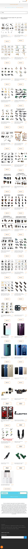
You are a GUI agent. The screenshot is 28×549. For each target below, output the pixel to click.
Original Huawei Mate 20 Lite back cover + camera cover (5, 378)
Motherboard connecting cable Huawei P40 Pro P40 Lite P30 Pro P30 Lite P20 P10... (6, 101)
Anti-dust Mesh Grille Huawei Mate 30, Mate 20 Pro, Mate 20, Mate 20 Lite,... (6, 144)
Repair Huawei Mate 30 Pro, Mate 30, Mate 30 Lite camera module (19, 187)
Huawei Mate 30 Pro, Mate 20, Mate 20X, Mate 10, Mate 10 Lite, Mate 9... (6, 316)
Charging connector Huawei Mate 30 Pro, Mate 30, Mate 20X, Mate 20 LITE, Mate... (18, 251)
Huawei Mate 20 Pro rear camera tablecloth (5, 399)
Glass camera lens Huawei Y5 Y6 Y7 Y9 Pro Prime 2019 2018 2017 (6, 165)
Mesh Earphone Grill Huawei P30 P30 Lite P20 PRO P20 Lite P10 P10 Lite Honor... (6, 36)
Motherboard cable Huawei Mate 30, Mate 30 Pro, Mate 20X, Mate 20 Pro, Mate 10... (5, 294)
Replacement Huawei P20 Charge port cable (18, 442)
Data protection (3, 528)
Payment (2, 527)
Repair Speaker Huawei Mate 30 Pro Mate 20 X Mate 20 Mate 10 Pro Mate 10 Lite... (6, 273)
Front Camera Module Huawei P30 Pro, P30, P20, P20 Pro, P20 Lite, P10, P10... (19, 208)
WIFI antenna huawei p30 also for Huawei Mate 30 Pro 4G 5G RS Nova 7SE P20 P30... (5, 442)
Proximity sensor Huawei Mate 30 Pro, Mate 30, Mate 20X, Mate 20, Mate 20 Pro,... (19, 165)
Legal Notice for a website (14, 525)
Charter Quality (15, 527)
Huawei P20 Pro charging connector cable (5, 463)
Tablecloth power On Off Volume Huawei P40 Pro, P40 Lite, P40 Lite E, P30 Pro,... (19, 80)
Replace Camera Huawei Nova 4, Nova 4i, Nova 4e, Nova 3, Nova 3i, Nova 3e (5, 251)
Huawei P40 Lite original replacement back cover (5, 337)
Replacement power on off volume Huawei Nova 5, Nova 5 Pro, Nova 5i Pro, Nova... (19, 58)
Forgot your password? (21, 527)
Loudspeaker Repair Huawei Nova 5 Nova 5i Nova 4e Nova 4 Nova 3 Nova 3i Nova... (19, 294)
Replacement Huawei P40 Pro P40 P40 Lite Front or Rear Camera (6, 187)
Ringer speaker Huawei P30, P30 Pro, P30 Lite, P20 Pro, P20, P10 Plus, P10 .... (18, 122)
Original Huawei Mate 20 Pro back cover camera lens (18, 357)
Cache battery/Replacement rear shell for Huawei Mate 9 (5, 485)
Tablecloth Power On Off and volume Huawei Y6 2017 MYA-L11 (19, 420)
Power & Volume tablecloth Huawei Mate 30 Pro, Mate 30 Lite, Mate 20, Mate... (19, 273)
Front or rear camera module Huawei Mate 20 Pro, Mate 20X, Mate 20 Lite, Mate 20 (6, 230)
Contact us (3, 525)
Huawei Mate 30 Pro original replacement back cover (18, 337)
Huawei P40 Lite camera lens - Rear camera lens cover (19, 315)
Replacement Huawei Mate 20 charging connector (19, 399)
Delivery (23, 525)
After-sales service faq (8, 527)
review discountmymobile (11, 528)
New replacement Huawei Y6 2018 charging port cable (19, 463)
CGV (20, 525)
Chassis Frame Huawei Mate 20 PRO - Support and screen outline (6, 421)
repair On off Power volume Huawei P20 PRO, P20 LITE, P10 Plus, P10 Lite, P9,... (19, 36)
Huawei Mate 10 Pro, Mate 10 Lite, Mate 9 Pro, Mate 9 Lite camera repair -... (19, 230)
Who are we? (7, 525)
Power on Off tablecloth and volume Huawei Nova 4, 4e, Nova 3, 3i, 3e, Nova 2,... (18, 144)
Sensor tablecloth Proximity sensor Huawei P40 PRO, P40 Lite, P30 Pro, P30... (5, 122)
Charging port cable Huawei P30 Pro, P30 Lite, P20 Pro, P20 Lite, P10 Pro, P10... (19, 101)
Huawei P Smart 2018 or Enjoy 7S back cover (19, 378)
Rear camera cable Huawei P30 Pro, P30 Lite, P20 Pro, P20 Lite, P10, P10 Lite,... (6, 208)
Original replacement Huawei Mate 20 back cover (5, 357)
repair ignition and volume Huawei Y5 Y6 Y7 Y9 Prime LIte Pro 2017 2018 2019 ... (6, 58)
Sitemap (17, 528)
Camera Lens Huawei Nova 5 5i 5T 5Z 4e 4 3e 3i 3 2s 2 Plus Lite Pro (6, 80)
